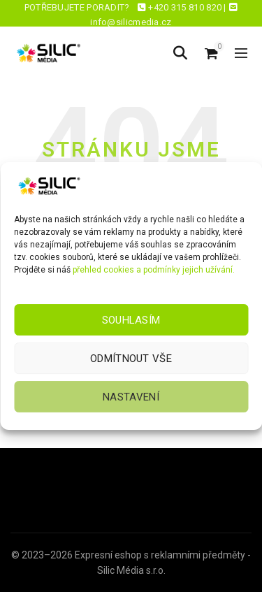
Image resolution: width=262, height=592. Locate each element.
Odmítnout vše (131, 358)
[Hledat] (180, 53)
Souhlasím (131, 320)
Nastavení (131, 397)
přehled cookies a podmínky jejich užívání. (154, 270)
